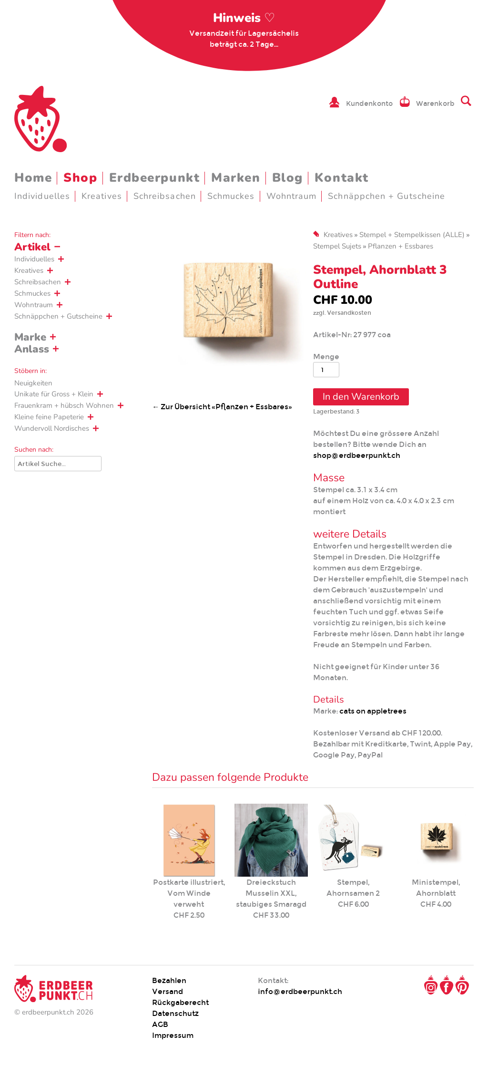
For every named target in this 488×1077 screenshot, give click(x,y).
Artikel (32, 247)
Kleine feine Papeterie (49, 417)
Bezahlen (169, 980)
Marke (30, 337)
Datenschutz (175, 1013)
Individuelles (42, 196)
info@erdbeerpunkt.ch (300, 991)
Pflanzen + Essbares (400, 246)
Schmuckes (231, 196)
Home (33, 177)
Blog (287, 177)
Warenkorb (435, 103)
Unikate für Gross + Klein (53, 394)
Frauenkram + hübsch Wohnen (64, 405)
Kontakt (342, 177)
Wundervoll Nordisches (51, 428)
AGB (160, 1024)
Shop (80, 177)
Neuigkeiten (33, 383)
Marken (235, 177)
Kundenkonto (369, 103)
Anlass (31, 349)
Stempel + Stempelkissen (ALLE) (412, 234)
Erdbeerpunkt (154, 177)
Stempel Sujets (337, 246)
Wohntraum (291, 196)
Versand (167, 991)
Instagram (431, 985)
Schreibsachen (164, 196)
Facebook (446, 985)
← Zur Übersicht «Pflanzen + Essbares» (222, 406)
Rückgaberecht (180, 1002)
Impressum (172, 1035)
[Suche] (58, 463)
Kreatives (101, 196)
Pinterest (462, 985)
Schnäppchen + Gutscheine (386, 196)
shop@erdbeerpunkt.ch (356, 455)
